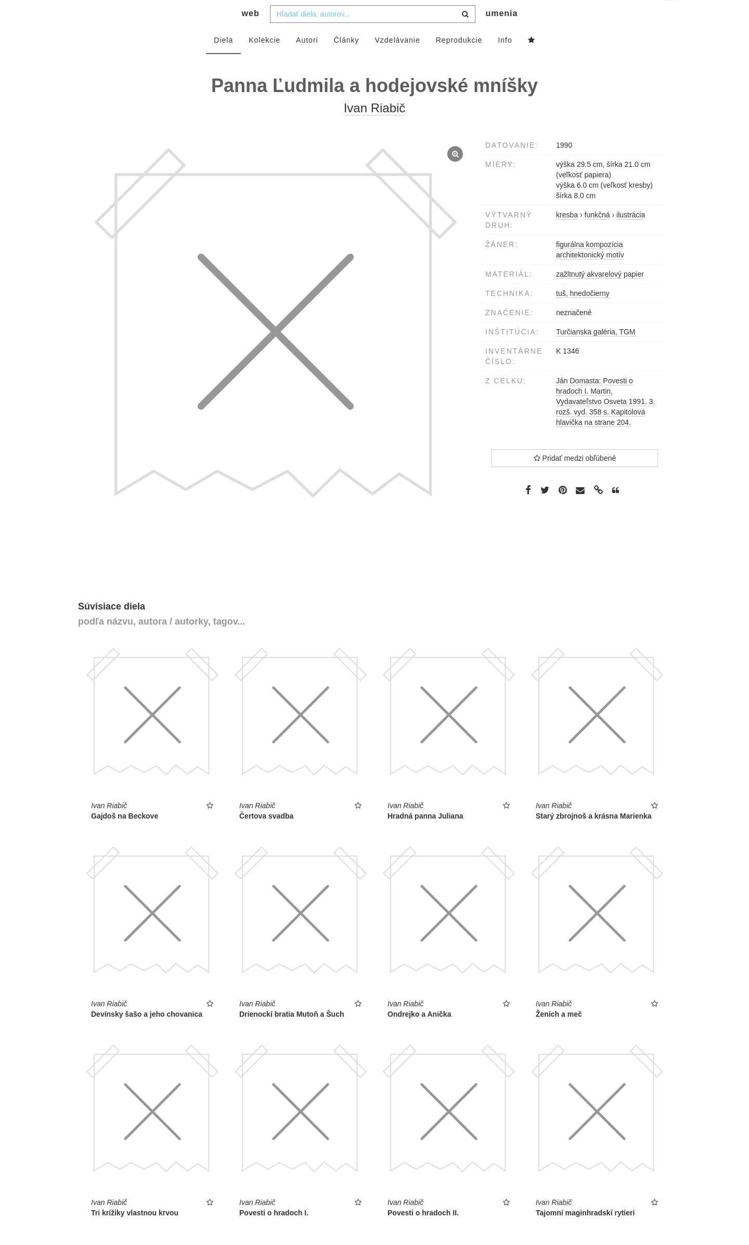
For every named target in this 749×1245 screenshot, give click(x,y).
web (251, 34)
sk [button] (672, 15)
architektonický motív (590, 275)
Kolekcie (264, 61)
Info (505, 61)
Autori (307, 61)
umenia (501, 34)
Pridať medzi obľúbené (575, 479)
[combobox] (372, 35)
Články (346, 61)
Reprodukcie (459, 61)
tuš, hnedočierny (583, 314)
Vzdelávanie (397, 61)
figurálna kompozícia (589, 265)
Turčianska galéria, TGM (596, 352)
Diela (223, 61)
